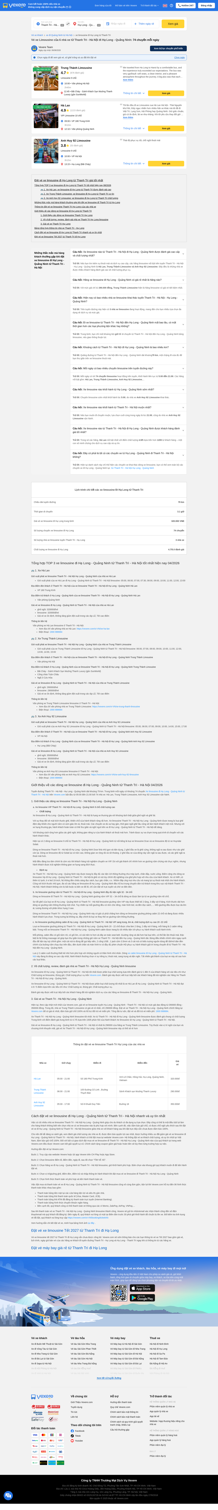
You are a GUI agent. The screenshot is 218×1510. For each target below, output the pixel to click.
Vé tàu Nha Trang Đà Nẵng (84, 1363)
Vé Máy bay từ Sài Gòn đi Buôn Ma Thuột (127, 1375)
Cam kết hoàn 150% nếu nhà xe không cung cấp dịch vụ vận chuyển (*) (48, 5)
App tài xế (154, 1416)
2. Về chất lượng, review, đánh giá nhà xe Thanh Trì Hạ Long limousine (74, 219)
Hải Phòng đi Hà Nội (159, 1373)
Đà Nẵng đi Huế (157, 1368)
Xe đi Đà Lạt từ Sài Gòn (42, 1358)
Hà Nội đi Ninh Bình (159, 1344)
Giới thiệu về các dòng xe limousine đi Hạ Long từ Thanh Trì (63, 211)
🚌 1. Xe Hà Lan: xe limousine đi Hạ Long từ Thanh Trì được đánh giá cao (76, 189)
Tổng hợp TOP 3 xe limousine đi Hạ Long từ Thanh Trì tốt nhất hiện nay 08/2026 (72, 185)
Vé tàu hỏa (78, 1338)
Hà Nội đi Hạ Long (158, 1349)
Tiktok (78, 1436)
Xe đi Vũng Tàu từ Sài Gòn (44, 1349)
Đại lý (153, 1451)
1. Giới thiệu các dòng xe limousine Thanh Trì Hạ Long (66, 215)
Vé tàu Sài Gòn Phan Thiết (83, 1349)
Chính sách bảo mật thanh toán (125, 1417)
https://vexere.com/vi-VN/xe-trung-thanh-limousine (116, 706)
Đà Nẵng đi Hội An (158, 1363)
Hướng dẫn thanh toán (121, 1402)
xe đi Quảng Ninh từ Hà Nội (57, 35)
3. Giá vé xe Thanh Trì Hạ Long (55, 224)
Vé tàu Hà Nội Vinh (80, 1373)
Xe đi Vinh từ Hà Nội (41, 1373)
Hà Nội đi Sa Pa (157, 1354)
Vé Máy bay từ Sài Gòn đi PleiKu (125, 1368)
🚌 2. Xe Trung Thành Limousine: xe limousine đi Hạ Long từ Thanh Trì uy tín (77, 194)
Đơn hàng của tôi (103, 5)
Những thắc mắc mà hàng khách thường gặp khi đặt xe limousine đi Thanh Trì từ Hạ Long (77, 202)
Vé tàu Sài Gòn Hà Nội (81, 1358)
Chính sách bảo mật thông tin (124, 1412)
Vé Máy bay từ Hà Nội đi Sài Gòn (126, 1344)
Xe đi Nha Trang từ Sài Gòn (44, 1354)
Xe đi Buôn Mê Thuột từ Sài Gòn (46, 1344)
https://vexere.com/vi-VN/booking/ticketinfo (88, 1217)
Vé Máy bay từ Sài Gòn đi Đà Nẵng (127, 1358)
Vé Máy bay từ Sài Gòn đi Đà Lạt (126, 1363)
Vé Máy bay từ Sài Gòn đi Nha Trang (127, 1349)
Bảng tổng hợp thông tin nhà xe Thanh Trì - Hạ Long (59, 228)
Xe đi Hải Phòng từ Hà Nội (43, 1368)
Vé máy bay (117, 1338)
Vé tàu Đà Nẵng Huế (81, 1368)
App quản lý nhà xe (159, 1411)
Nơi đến (81, 22)
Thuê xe (155, 1338)
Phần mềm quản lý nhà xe (162, 1406)
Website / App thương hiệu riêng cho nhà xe (167, 1422)
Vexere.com (59, 794)
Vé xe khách (37, 35)
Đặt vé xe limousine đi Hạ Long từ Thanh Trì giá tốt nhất (68, 180)
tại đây (91, 1223)
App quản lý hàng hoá (160, 1440)
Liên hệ (74, 1417)
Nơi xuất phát (46, 22)
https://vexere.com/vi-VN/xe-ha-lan (93, 628)
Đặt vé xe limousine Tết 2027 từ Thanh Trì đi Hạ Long (60, 236)
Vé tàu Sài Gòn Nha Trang (83, 1344)
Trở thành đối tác (150, 5)
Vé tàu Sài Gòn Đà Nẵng (82, 1354)
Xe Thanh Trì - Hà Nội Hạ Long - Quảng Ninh (132, 468)
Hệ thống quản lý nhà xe (163, 1402)
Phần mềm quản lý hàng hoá (163, 1435)
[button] (128, 253)
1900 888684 (56, 632)
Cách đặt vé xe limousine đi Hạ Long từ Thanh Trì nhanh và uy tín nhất (68, 232)
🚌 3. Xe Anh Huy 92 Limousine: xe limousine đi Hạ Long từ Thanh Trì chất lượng (79, 198)
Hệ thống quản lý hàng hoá (164, 1431)
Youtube (79, 1441)
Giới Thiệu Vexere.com (82, 1402)
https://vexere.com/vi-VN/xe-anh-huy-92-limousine (115, 774)
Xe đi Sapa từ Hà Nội (41, 1363)
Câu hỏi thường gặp (119, 1430)
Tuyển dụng (76, 1407)
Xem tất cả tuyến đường (109, 1378)
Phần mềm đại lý (158, 1445)
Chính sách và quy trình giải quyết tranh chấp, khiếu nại (126, 1423)
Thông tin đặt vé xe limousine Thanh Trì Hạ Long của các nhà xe (65, 206)
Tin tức (74, 1412)
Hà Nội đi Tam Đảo (159, 1358)
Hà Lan (37, 1078)
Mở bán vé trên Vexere (126, 5)
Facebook (79, 1431)
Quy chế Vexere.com (120, 1407)
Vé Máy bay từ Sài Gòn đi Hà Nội (126, 1354)
